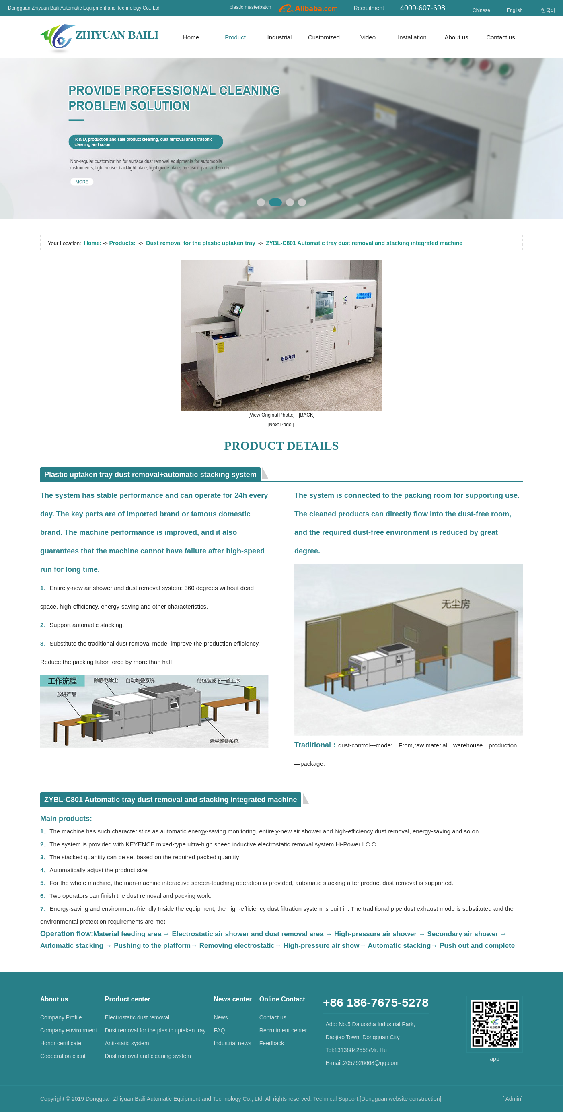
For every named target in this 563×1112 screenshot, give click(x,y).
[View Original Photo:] (272, 415)
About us (456, 37)
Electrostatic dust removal (137, 1017)
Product (235, 37)
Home (191, 37)
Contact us (500, 37)
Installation (412, 37)
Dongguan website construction (400, 1098)
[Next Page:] (280, 424)
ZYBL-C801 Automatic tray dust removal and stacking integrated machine (364, 243)
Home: (93, 243)
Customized (324, 37)
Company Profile (61, 1017)
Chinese (481, 10)
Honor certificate (60, 1043)
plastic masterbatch (250, 7)
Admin (513, 1098)
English (514, 10)
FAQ (219, 1030)
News (221, 1017)
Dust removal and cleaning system (148, 1056)
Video (368, 37)
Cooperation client (63, 1056)
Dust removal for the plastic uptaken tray (200, 243)
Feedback (271, 1043)
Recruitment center (283, 1030)
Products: (122, 243)
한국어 (548, 10)
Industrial (279, 37)
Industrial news (232, 1043)
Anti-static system (127, 1043)
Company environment (68, 1030)
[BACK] (306, 415)
